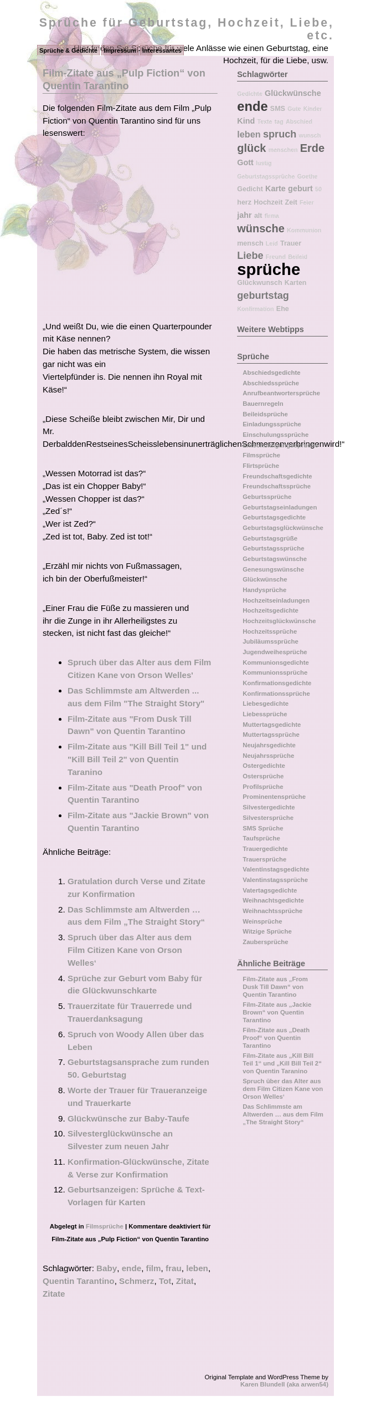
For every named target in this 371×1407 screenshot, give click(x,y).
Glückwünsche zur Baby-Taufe (128, 1118)
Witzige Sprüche (267, 931)
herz (244, 202)
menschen (283, 149)
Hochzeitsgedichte (270, 610)
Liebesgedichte (265, 703)
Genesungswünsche (273, 569)
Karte (275, 188)
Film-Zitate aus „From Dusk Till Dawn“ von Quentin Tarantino (275, 986)
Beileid (297, 256)
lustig (263, 163)
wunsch (310, 135)
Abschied (299, 121)
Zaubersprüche (265, 942)
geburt (300, 188)
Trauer (290, 243)
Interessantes (162, 50)
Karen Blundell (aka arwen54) (284, 1384)
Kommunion (304, 230)
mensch (250, 243)
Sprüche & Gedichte (68, 50)
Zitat (185, 1281)
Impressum (120, 50)
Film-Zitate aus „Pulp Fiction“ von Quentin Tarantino (124, 79)
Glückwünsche (293, 93)
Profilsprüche (263, 786)
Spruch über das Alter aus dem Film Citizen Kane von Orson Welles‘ (130, 949)
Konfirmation (255, 308)
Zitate (54, 1293)
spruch (279, 134)
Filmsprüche (104, 1226)
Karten (296, 283)
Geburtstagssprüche (266, 176)
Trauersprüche (264, 859)
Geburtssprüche (267, 496)
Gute (294, 108)
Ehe (282, 309)
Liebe (250, 255)
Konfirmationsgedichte (277, 683)
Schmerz (136, 1281)
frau (174, 1268)
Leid (272, 243)
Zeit (291, 202)
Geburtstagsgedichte (274, 517)
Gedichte (249, 93)
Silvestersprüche (268, 817)
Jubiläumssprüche (270, 641)
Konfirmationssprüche (276, 693)
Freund (276, 256)
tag (279, 121)
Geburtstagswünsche (275, 558)
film (153, 1268)
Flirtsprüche (261, 465)
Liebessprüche (265, 714)
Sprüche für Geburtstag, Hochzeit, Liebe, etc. (186, 29)
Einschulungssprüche (275, 434)
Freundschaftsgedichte (277, 476)
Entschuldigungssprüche (280, 445)
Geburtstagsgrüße (270, 538)
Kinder (312, 108)
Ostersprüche (263, 776)
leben (197, 1268)
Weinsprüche (262, 921)
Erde (312, 148)
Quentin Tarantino (79, 1281)
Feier (306, 202)
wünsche (261, 228)
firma (272, 215)
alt (258, 216)
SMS (277, 109)
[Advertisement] (136, 234)
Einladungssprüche (272, 424)
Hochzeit (268, 202)
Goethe (307, 176)
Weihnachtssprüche (272, 911)
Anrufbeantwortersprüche (281, 393)
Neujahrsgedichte (269, 745)
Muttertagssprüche (271, 734)
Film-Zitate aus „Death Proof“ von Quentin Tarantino (276, 1037)
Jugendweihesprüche (275, 652)
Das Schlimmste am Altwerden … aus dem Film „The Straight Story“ (283, 1114)
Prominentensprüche (274, 796)
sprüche (268, 269)
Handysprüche (264, 590)
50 (318, 189)
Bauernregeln (263, 403)
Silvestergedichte (269, 807)
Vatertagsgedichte (270, 890)
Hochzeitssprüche (270, 631)
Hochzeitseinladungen (276, 600)
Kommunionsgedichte (276, 662)
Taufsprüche (261, 838)
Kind (246, 120)
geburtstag (263, 295)
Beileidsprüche (265, 414)
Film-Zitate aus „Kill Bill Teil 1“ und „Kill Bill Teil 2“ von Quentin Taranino (282, 1063)
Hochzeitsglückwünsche (279, 621)
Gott (245, 162)
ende (131, 1268)
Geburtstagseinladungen (280, 507)
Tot (165, 1281)
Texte (264, 121)
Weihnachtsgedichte (273, 900)
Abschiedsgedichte (271, 372)
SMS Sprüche (263, 828)
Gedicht (250, 189)
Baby (106, 1268)
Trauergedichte (265, 848)
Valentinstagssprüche (275, 879)
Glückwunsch (259, 283)
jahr (244, 215)
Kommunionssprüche (275, 672)
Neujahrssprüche (268, 755)
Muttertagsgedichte (272, 724)
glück (251, 148)
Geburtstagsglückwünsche (283, 527)
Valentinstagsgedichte (276, 869)
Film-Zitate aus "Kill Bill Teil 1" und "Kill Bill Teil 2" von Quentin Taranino (137, 759)
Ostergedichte (264, 765)
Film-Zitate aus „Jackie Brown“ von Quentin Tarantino (277, 1012)
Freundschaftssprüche (277, 486)
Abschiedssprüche (271, 383)
